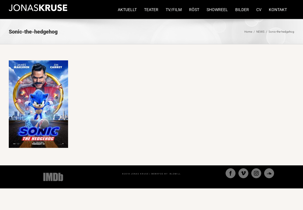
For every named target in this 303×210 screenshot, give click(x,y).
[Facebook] (231, 173)
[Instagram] (256, 173)
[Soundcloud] (269, 173)
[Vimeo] (243, 173)
